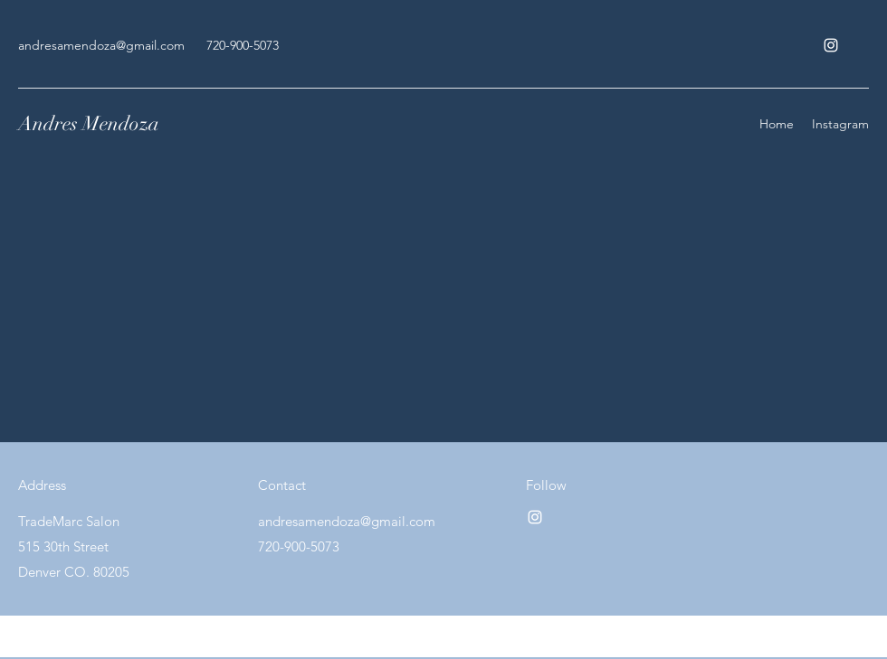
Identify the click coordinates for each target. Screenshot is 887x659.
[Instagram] (831, 45)
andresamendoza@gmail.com (101, 45)
